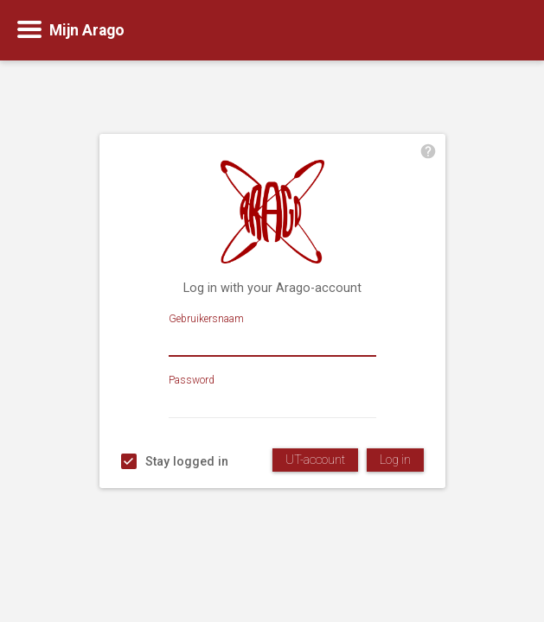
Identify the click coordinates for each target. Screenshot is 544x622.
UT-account (315, 460)
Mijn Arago (87, 30)
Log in (395, 460)
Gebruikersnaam (206, 319)
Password (191, 380)
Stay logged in (186, 461)
